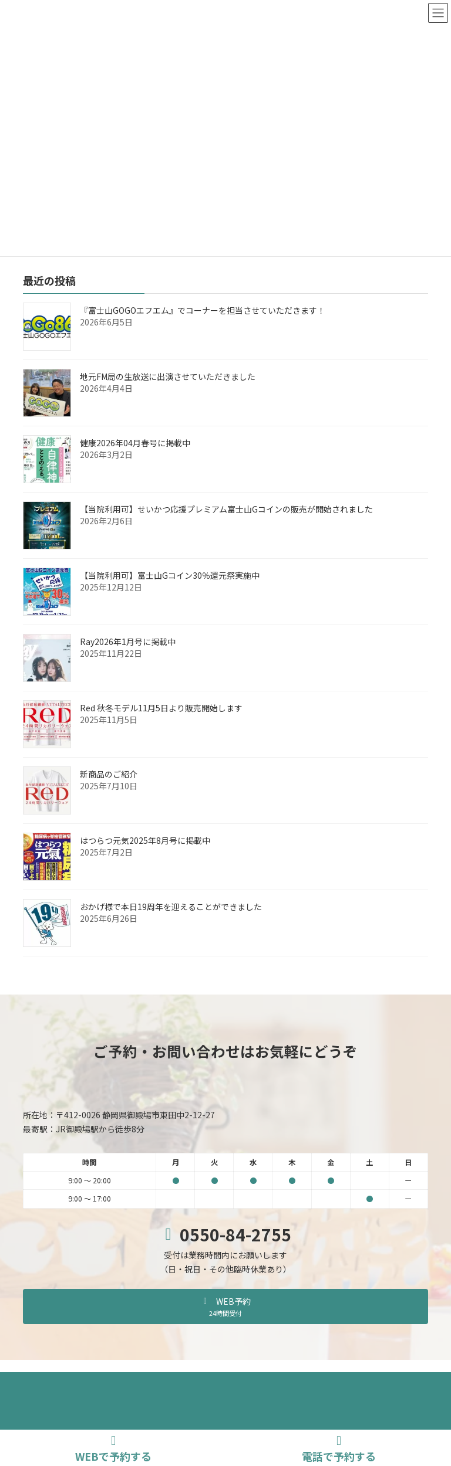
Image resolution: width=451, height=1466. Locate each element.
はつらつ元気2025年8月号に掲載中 (145, 840)
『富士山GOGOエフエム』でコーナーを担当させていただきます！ (202, 310)
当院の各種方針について (192, 1383)
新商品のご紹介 (108, 774)
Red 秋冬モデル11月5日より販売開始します (161, 708)
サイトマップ (276, 1383)
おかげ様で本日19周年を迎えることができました (171, 906)
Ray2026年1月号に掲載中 (128, 641)
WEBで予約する (113, 1449)
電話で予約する (339, 1449)
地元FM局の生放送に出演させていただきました (167, 376)
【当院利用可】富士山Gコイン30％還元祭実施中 (170, 575)
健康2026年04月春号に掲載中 (135, 443)
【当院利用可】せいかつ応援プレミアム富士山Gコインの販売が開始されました (226, 509)
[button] (225, 1306)
